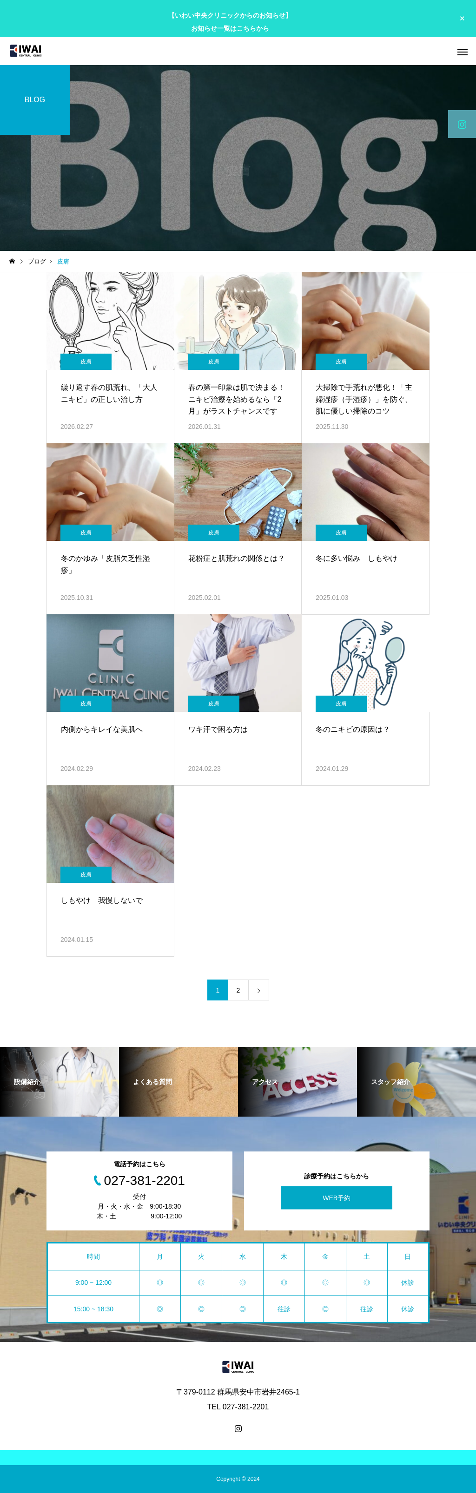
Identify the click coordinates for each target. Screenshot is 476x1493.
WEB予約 (336, 1198)
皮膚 (86, 361)
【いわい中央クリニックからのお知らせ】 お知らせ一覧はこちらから (230, 22)
